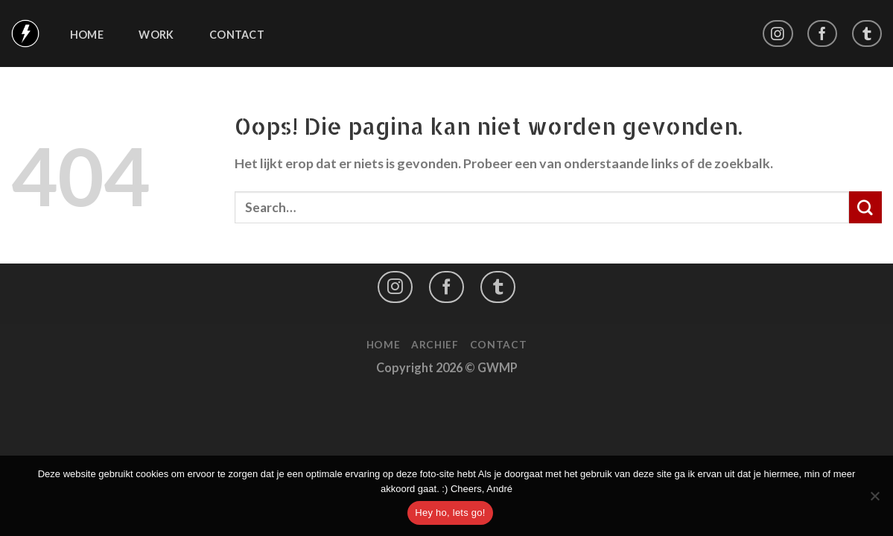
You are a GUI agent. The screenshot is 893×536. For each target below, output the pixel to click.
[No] (874, 500)
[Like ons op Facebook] (822, 34)
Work (156, 35)
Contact (236, 35)
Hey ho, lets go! (450, 512)
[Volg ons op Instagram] (777, 34)
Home (87, 35)
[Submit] (865, 207)
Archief (435, 344)
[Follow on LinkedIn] (867, 34)
